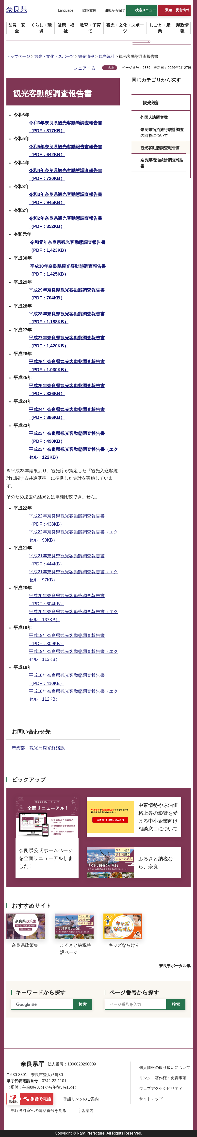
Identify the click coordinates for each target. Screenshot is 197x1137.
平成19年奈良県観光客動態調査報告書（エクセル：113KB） (73, 655)
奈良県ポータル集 (175, 966)
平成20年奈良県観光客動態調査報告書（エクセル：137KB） (73, 615)
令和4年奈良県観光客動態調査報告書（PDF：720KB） (65, 174)
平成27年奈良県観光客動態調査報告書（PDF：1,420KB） (67, 341)
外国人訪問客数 (154, 117)
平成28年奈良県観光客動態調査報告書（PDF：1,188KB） (67, 317)
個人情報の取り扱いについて (164, 1067)
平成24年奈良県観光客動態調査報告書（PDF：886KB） (67, 413)
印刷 (111, 68)
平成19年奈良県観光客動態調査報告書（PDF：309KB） (67, 639)
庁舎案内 (85, 1110)
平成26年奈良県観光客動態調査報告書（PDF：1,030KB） (67, 365)
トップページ (18, 56)
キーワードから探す (41, 992)
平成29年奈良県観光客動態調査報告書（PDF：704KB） (67, 294)
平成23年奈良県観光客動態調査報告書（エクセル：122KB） (73, 453)
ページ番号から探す (134, 992)
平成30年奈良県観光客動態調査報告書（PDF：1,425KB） (67, 270)
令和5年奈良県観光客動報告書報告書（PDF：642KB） (65, 150)
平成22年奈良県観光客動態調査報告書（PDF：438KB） (67, 520)
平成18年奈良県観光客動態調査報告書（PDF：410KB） (67, 679)
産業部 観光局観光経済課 (40, 748)
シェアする (84, 68)
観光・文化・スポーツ (54, 56)
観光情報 (86, 56)
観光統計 (107, 56)
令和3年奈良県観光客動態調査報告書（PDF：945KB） (65, 198)
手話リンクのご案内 (81, 1099)
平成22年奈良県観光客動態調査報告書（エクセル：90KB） (73, 536)
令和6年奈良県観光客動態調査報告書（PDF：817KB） (65, 126)
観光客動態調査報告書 (160, 148)
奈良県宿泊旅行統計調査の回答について (162, 133)
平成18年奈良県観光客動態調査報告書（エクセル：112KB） (73, 695)
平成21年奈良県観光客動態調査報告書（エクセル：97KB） (73, 575)
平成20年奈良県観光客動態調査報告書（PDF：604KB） (67, 599)
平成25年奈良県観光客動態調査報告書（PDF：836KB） (67, 389)
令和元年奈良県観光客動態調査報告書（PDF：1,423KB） (67, 246)
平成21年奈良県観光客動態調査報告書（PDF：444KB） (67, 559)
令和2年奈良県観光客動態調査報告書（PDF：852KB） (65, 222)
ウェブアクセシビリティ (160, 1088)
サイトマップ (151, 1099)
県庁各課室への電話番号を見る (38, 1110)
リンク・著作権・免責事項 (162, 1078)
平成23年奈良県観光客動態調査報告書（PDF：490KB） (67, 437)
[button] (62, 10)
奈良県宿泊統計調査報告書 (162, 163)
